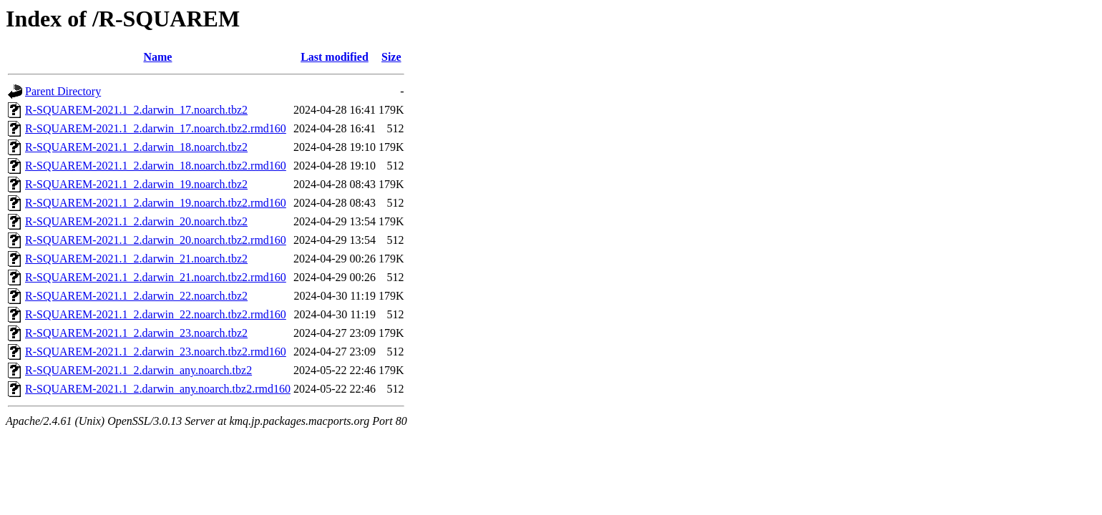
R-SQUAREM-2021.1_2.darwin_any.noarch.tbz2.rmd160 (158, 389)
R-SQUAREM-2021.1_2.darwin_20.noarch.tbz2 (136, 221)
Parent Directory (63, 91)
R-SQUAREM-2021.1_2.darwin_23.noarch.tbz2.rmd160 (155, 351)
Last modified (335, 57)
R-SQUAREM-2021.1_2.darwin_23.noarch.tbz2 (136, 333)
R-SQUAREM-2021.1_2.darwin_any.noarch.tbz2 (138, 370)
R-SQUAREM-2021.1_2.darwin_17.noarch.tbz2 (136, 110)
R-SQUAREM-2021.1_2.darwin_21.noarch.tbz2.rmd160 (155, 277)
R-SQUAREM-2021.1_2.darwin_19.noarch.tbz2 (136, 184)
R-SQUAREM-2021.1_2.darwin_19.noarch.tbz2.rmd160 (155, 203)
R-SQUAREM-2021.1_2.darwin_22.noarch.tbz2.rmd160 (155, 314)
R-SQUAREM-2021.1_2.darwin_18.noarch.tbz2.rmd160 (155, 166)
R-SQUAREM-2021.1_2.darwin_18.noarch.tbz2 (136, 147)
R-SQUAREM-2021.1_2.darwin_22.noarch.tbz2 (136, 296)
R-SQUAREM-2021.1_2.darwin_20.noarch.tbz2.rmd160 (155, 240)
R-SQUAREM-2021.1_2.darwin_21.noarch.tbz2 (136, 258)
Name (157, 57)
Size (391, 57)
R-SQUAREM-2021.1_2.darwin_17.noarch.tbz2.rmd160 (155, 128)
